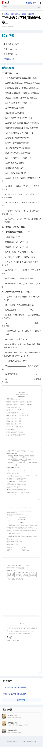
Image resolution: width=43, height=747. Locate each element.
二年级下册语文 (20, 14)
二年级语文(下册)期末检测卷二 (15, 687)
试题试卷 (31, 14)
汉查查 (6, 14)
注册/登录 (31, 3)
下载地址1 (8, 59)
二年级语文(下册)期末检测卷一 (15, 694)
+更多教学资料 (21, 700)
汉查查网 (11, 742)
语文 (12, 14)
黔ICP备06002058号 (30, 742)
